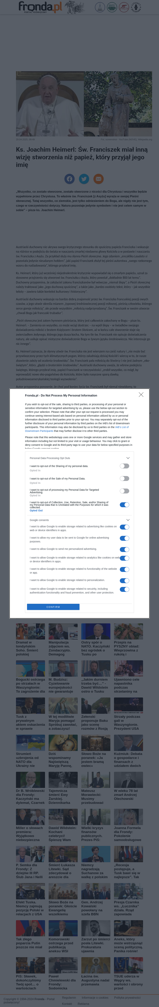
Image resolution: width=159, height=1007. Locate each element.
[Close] (142, 395)
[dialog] (79, 503)
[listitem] (79, 458)
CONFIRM (53, 607)
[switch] (124, 466)
